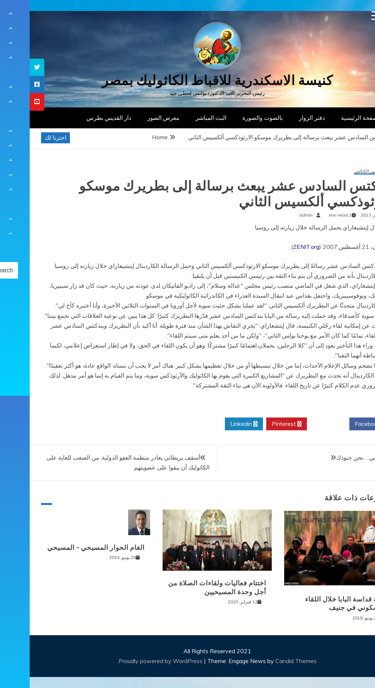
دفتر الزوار (282, 117)
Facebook (340, 424)
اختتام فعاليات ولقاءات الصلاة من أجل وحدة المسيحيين (187, 587)
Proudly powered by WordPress (131, 661)
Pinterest (257, 424)
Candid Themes (266, 661)
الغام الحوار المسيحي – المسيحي (66, 547)
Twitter (298, 424)
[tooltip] (7, 67)
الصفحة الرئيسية (331, 117)
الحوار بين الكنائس (341, 171)
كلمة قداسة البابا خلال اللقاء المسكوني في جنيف (316, 603)
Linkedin (214, 424)
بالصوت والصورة (233, 117)
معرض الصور (134, 117)
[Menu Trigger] (346, 15)
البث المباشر (181, 117)
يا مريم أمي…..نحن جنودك (337, 457)
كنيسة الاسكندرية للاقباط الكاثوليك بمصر (187, 80)
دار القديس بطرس (79, 117)
